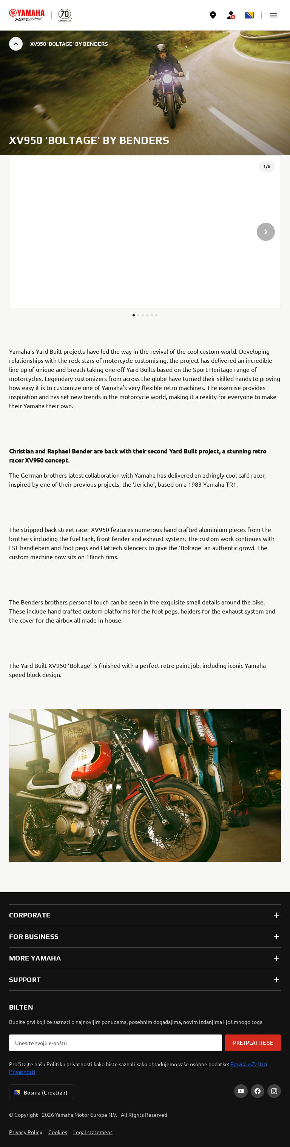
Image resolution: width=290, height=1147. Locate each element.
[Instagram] (274, 1091)
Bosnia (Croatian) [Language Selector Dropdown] (40, 1092)
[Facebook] (257, 1091)
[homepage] (27, 15)
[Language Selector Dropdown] (249, 15)
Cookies (57, 1131)
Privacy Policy (25, 1131)
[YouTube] (241, 1091)
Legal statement (93, 1131)
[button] (273, 15)
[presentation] (145, 232)
